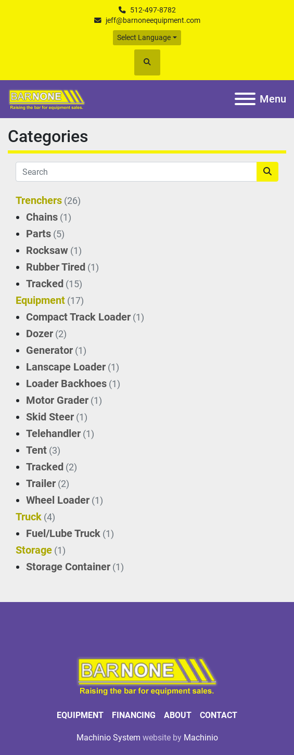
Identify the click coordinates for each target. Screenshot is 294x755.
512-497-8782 (153, 10)
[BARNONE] (147, 675)
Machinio (201, 738)
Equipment (80, 715)
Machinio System (108, 738)
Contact (218, 715)
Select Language (144, 37)
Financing (134, 715)
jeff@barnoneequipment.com (153, 20)
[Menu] (245, 99)
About (177, 715)
